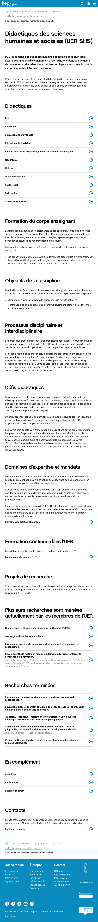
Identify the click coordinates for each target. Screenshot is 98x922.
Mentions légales (29, 911)
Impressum (11, 916)
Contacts (34, 888)
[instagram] (13, 904)
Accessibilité (11, 911)
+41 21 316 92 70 (62, 885)
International (11, 878)
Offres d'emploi (37, 881)
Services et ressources (35, 876)
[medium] (25, 904)
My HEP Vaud (12, 881)
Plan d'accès (36, 871)
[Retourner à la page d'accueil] (6, 11)
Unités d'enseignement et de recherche (23, 16)
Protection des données (53, 911)
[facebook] (7, 904)
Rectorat (56, 12)
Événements (11, 871)
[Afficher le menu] (94, 3)
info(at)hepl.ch (61, 881)
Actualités (10, 874)
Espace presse (37, 885)
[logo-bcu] (86, 912)
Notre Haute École (21, 12)
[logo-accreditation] (86, 896)
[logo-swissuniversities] (86, 883)
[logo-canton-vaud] (85, 869)
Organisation (41, 12)
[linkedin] (19, 904)
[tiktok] (32, 904)
